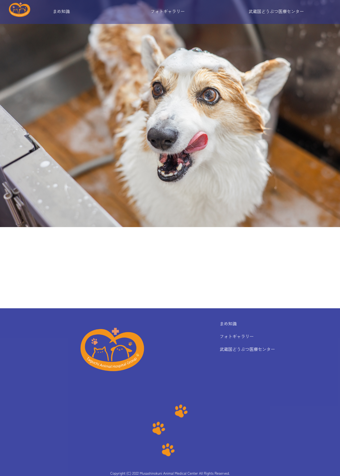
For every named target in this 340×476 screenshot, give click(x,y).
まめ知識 (61, 11)
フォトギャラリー (168, 11)
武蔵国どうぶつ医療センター (276, 11)
